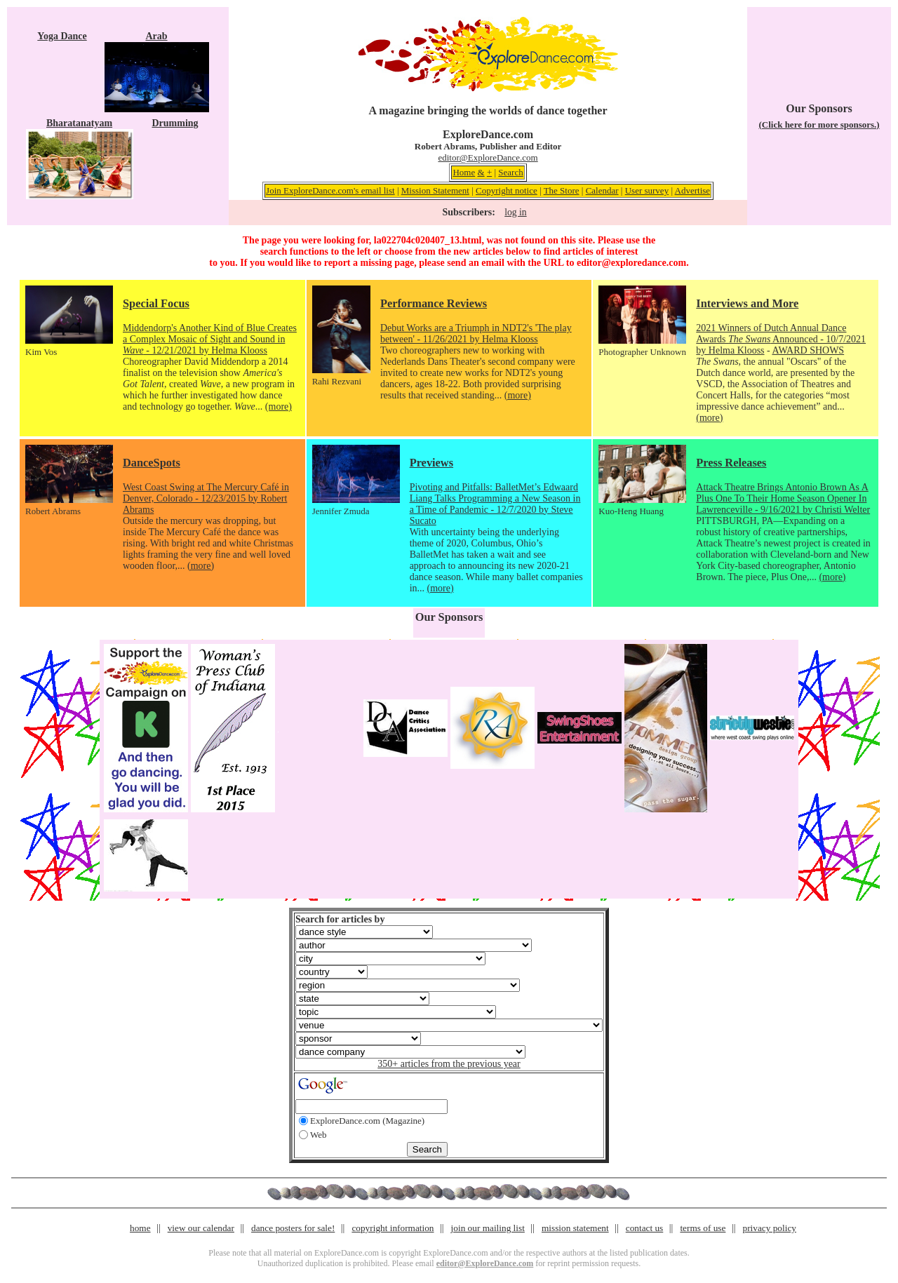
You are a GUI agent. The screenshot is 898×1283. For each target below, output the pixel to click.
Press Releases (731, 462)
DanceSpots (151, 462)
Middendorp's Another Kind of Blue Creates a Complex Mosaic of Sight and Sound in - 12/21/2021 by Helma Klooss (210, 339)
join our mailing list (488, 1228)
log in (515, 212)
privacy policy (769, 1228)
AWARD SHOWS (808, 350)
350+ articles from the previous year (448, 1064)
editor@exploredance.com (631, 262)
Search (510, 172)
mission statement (575, 1228)
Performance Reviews (433, 303)
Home (464, 172)
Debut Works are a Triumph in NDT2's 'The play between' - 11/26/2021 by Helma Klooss (476, 333)
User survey (647, 190)
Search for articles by (339, 919)
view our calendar (201, 1228)
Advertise (693, 190)
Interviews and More (747, 303)
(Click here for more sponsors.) (818, 124)
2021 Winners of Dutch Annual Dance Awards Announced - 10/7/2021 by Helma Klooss (781, 339)
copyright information (392, 1228)
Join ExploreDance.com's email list (330, 190)
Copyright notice (506, 190)
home (140, 1228)
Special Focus (156, 303)
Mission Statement (435, 190)
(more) (278, 406)
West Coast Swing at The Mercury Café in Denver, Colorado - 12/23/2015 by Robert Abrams (206, 498)
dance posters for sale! (293, 1228)
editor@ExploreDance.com (487, 157)
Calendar (602, 190)
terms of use (702, 1228)
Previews (431, 462)
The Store (561, 190)
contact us (645, 1228)
